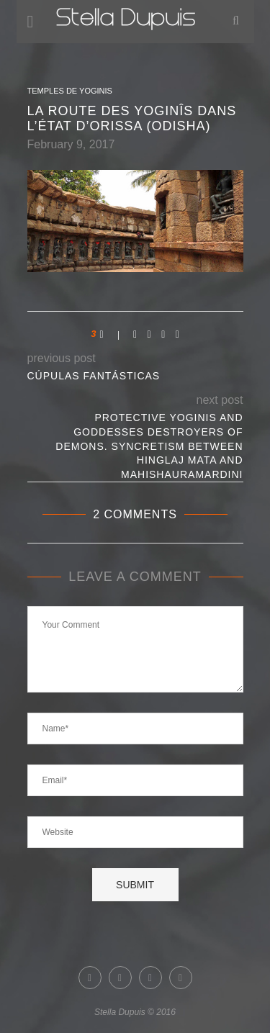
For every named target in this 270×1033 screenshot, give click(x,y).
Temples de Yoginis (69, 90)
